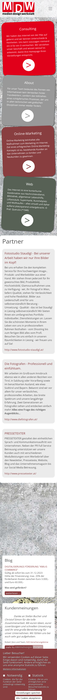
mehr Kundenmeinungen (19, 647)
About (29, 82)
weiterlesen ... (13, 593)
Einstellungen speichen (28, 696)
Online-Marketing (28, 133)
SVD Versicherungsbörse (37, 642)
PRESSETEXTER (15, 433)
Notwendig (14, 679)
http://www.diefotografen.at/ (21, 419)
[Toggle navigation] (50, 9)
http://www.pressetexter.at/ (20, 473)
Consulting (27, 28)
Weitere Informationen (14, 672)
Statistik (38, 679)
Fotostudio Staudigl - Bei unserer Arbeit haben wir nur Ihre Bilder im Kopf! (27, 257)
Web (29, 184)
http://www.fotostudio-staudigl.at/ (24, 349)
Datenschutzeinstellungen (28, 650)
